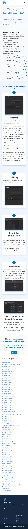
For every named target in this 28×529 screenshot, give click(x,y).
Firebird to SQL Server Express (9, 413)
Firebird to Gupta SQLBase (8, 378)
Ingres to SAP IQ (6, 445)
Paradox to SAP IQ (6, 463)
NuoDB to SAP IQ (6, 456)
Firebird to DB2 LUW (7, 371)
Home (4, 9)
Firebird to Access (6, 362)
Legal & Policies (19, 521)
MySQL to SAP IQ (6, 452)
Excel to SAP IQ (6, 436)
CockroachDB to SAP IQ (8, 429)
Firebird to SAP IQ (6, 402)
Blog (4, 523)
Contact (5, 521)
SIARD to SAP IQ (6, 476)
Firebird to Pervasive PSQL (8, 396)
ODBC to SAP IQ (6, 458)
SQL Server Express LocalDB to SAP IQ (11, 485)
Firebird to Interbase (7, 382)
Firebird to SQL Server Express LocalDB (11, 414)
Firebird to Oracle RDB (7, 395)
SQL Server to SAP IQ (7, 479)
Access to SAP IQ (6, 423)
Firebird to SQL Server (7, 409)
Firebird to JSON (6, 384)
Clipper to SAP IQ (6, 427)
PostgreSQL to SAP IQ (7, 467)
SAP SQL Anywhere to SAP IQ (9, 474)
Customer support (20, 516)
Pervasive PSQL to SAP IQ (8, 465)
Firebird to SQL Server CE (8, 411)
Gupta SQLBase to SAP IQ (8, 443)
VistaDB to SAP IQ (6, 490)
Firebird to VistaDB (6, 420)
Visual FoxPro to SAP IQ (8, 492)
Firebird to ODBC (6, 391)
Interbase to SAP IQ (7, 447)
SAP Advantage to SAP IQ (8, 472)
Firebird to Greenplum (7, 377)
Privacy (17, 520)
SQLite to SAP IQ (6, 486)
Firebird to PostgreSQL (7, 398)
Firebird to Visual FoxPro (8, 422)
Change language (24, 9)
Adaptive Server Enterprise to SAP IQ (11, 425)
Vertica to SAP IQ (6, 488)
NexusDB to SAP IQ (7, 454)
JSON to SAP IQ (6, 449)
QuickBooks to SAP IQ (7, 470)
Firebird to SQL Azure (7, 407)
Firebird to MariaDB (7, 386)
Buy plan (14, 352)
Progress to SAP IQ (7, 468)
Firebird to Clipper (6, 366)
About (5, 520)
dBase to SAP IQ (6, 434)
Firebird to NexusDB (7, 389)
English (13, 9)
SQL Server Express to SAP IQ (9, 483)
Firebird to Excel (6, 375)
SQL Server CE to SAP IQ (8, 481)
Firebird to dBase (6, 373)
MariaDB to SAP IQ (7, 450)
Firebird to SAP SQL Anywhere (9, 404)
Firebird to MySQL (6, 387)
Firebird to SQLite (6, 416)
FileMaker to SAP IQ (7, 438)
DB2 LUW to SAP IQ (7, 432)
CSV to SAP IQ (6, 431)
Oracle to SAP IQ (6, 459)
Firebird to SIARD (6, 405)
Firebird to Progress (7, 400)
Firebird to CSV (6, 369)
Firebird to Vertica (6, 418)
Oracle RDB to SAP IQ (7, 461)
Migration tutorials (9, 9)
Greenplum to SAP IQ (7, 441)
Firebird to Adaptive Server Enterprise (11, 364)
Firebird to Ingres (6, 380)
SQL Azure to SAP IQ (7, 477)
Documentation (19, 515)
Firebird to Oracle (6, 393)
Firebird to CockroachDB (8, 368)
